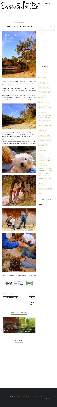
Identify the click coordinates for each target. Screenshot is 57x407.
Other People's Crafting (44, 143)
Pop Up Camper (41, 153)
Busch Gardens (42, 92)
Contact (33, 3)
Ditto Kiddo (41, 107)
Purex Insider (41, 155)
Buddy (6, 330)
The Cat (40, 175)
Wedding (40, 193)
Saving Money (41, 168)
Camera (49, 92)
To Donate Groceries (43, 185)
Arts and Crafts (42, 77)
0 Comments (32, 293)
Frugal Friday (48, 117)
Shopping (50, 170)
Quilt (49, 158)
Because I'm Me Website (43, 87)
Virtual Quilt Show (47, 190)
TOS (51, 185)
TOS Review (41, 188)
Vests (39, 190)
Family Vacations (19, 22)
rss (42, 33)
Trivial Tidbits (49, 188)
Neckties (49, 140)
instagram (42, 27)
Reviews (40, 163)
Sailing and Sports (42, 165)
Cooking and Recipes (43, 100)
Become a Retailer (44, 3)
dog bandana (49, 107)
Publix (49, 153)
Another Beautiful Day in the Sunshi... (26, 330)
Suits (39, 173)
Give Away (40, 122)
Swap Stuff (45, 173)
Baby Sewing (41, 79)
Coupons (40, 102)
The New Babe (48, 178)
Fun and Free (41, 120)
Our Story (25, 3)
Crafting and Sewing (43, 105)
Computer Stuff (42, 97)
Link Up (48, 137)
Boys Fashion (47, 90)
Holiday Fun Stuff (42, 130)
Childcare (49, 95)
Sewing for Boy (42, 170)
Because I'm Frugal (43, 82)
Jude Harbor (41, 137)
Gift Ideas (49, 120)
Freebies (40, 117)
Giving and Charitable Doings (45, 125)
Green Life (40, 127)
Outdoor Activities (42, 145)
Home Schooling (42, 132)
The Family (46, 175)
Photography (41, 148)
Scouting (49, 168)
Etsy (39, 110)
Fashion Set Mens (42, 115)
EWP (44, 110)
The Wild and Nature (43, 180)
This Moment (41, 183)
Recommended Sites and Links (45, 160)
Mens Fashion (41, 140)
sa (44, 163)
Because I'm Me (41, 84)
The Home (40, 178)
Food (50, 115)
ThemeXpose (27, 396)
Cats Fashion (41, 95)
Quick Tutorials (42, 158)
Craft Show (47, 102)
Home (18, 3)
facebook (50, 27)
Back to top (48, 398)
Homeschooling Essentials (44, 135)
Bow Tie (40, 90)
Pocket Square (41, 150)
